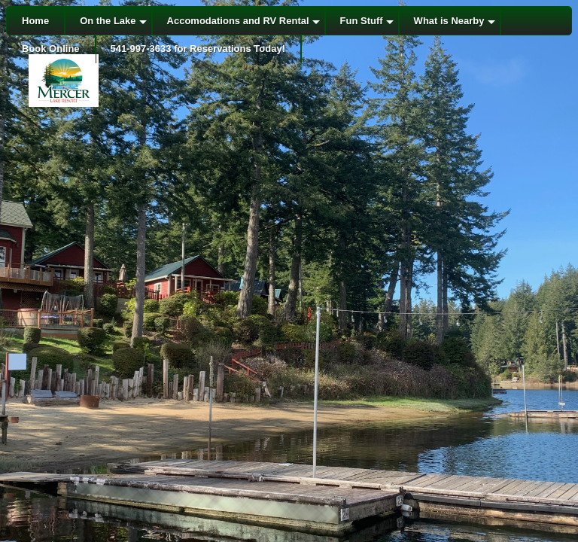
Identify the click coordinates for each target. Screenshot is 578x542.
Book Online (51, 48)
